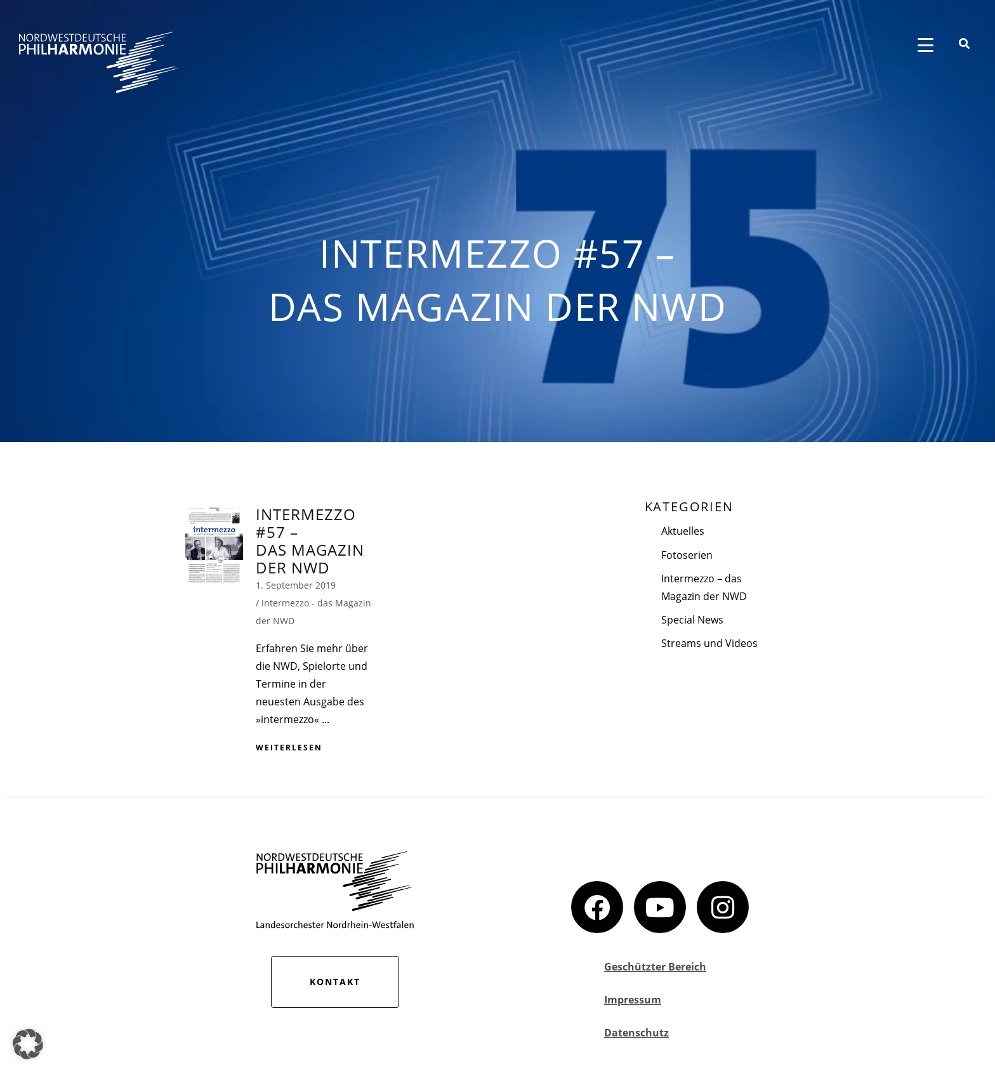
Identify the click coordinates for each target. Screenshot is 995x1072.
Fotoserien (687, 555)
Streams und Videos (709, 643)
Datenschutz (636, 1033)
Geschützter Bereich (655, 967)
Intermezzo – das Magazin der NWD (704, 587)
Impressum (632, 1000)
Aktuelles (682, 531)
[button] (28, 1044)
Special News (692, 620)
